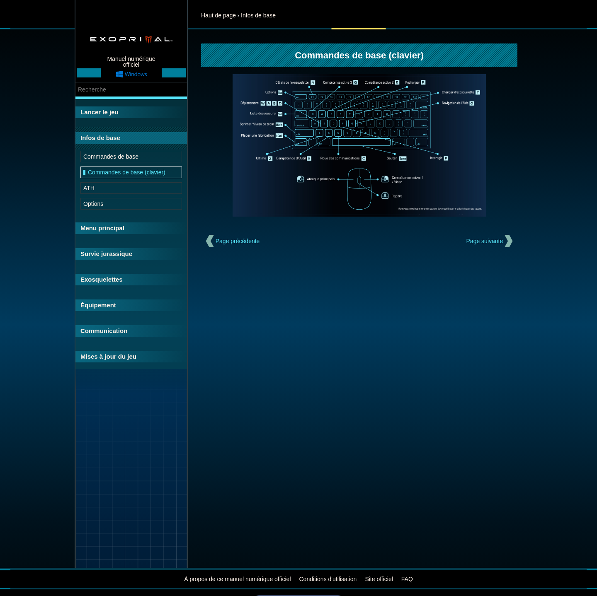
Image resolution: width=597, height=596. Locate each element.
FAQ (407, 579)
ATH (89, 188)
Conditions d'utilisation (328, 579)
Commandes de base (110, 156)
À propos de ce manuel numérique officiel (237, 579)
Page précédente (238, 241)
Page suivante (484, 241)
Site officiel (379, 579)
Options (93, 203)
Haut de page (218, 15)
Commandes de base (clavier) (126, 172)
